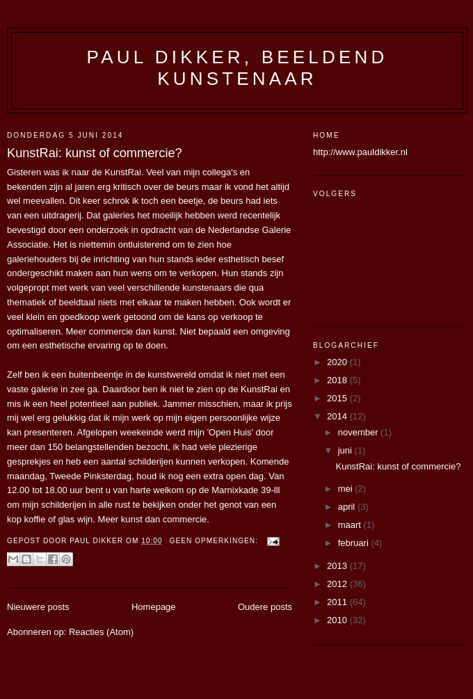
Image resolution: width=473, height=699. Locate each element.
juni (346, 450)
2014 (338, 416)
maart (351, 525)
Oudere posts (265, 607)
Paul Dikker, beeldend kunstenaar (237, 68)
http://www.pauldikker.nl (360, 152)
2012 (338, 584)
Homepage (153, 607)
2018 (338, 380)
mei (346, 488)
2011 (338, 602)
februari (354, 543)
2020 (338, 362)
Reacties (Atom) (101, 632)
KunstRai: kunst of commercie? (94, 153)
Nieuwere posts (38, 607)
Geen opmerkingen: (215, 541)
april (348, 506)
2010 (338, 620)
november (359, 432)
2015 (338, 398)
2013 (338, 566)
